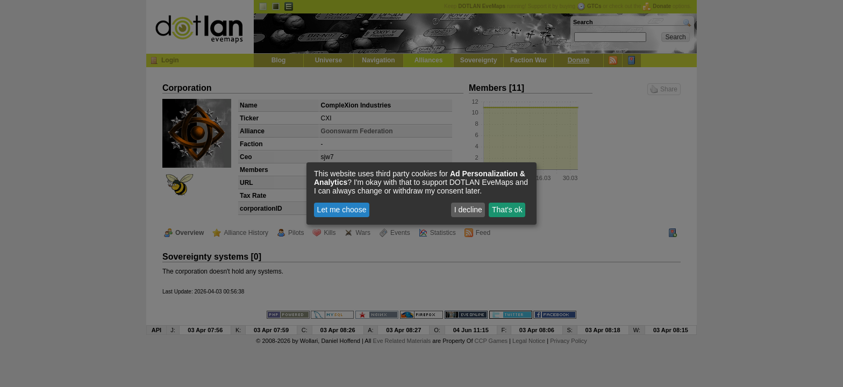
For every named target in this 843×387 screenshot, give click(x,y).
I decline (468, 209)
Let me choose (342, 209)
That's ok (507, 209)
